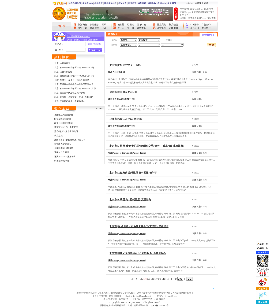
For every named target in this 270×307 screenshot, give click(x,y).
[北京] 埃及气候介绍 (63, 72)
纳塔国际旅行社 (61, 161)
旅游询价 (82, 24)
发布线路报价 (208, 35)
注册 (90, 44)
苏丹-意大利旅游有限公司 (66, 131)
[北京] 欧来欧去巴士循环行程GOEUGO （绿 (74, 67)
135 (141, 279)
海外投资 (132, 3)
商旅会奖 (161, 28)
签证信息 (94, 28)
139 (156, 279)
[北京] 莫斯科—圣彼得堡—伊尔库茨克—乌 (73, 84)
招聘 (104, 24)
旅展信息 (173, 24)
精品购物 (152, 3)
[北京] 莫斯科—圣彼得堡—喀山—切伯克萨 (73, 97)
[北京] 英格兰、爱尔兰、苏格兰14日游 (71, 80)
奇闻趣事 (173, 28)
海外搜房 (142, 3)
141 (163, 279)
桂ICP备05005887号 (159, 305)
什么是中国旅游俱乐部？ (78, 36)
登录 (206, 3)
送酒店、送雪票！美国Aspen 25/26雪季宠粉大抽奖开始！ (198, 19)
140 (159, 279)
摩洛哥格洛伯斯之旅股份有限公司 (70, 140)
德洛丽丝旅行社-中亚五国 (66, 127)
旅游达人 (122, 3)
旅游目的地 (87, 3)
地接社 (121, 24)
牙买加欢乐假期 (61, 152)
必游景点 (98, 3)
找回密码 (97, 44)
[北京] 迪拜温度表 (62, 63)
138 (152, 279)
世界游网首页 (74, 3)
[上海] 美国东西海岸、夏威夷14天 (69, 101)
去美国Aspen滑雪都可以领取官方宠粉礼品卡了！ (197, 13)
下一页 (174, 279)
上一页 (134, 279)
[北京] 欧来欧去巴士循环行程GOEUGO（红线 (75, 88)
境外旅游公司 (110, 3)
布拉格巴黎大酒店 (62, 144)
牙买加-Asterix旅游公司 (65, 156)
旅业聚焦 (161, 24)
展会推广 (206, 28)
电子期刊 (171, 3)
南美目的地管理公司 (63, 123)
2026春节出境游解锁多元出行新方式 (196, 9)
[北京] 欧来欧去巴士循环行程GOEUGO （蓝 (74, 76)
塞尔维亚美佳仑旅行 (63, 114)
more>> (99, 108)
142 (166, 279)
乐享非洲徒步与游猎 (63, 148)
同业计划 (82, 28)
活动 (104, 28)
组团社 (130, 24)
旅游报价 (94, 24)
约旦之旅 (58, 135)
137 (148, 279)
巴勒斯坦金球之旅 (62, 119)
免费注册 (199, 3)
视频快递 (162, 3)
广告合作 (206, 24)
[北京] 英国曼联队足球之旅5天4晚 (69, 92)
